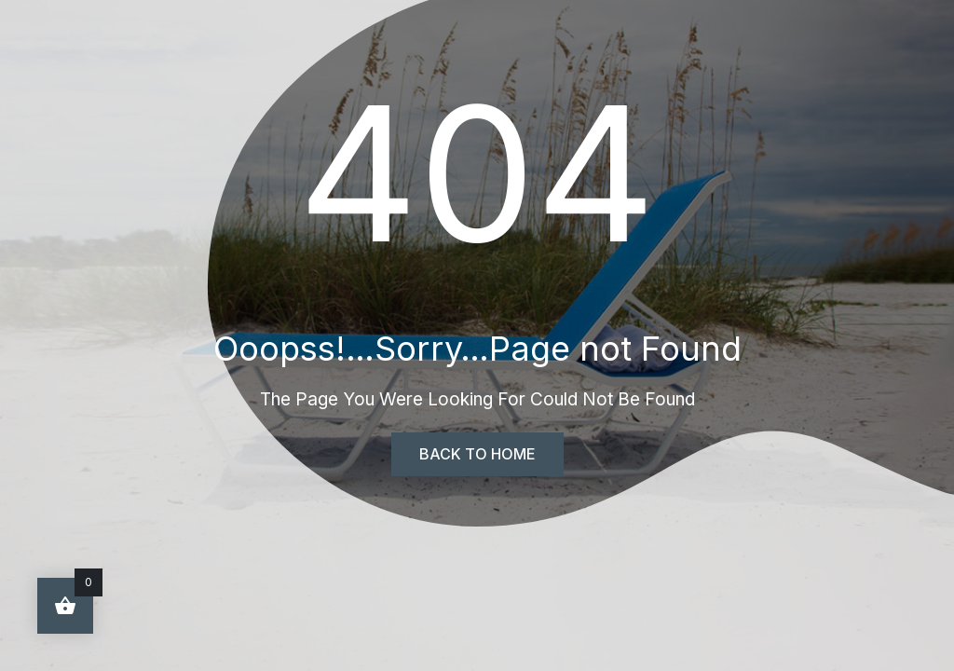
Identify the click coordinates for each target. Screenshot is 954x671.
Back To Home (477, 454)
